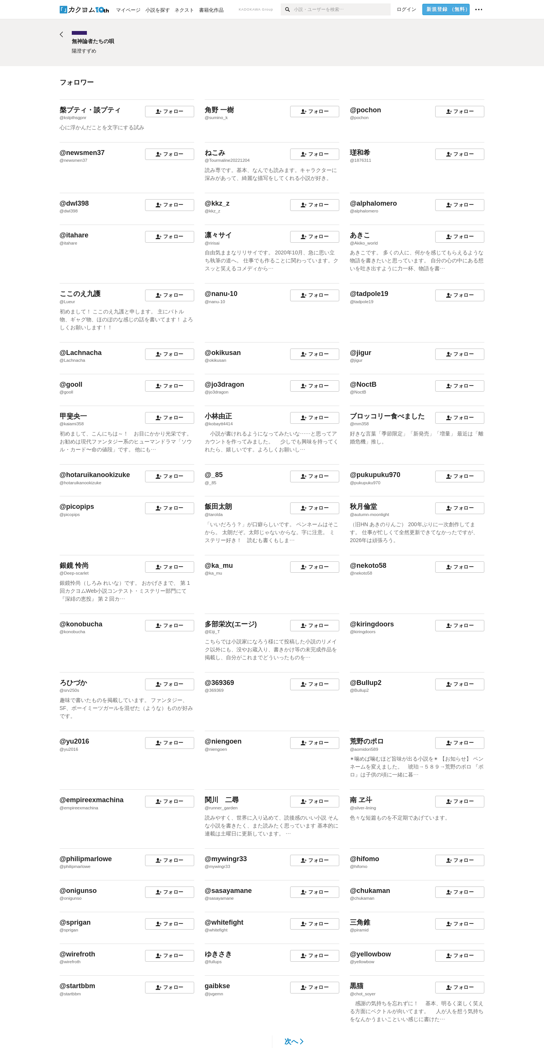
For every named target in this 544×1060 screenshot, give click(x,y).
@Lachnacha (81, 352)
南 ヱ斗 (361, 800)
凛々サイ (218, 235)
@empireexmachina (92, 800)
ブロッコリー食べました (387, 416)
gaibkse (217, 986)
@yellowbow (370, 954)
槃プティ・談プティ (90, 110)
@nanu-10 (221, 294)
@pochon (365, 110)
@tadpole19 (369, 294)
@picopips (77, 506)
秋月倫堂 (363, 506)
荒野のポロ (367, 741)
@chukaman (370, 890)
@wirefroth (78, 954)
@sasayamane (228, 890)
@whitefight (224, 922)
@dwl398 (74, 203)
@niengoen (223, 741)
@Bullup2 (366, 683)
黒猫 (356, 986)
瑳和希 (360, 153)
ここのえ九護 (80, 294)
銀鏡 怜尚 (74, 565)
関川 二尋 (222, 800)
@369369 (219, 683)
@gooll (71, 384)
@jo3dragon (224, 384)
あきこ (360, 235)
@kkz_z (217, 203)
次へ (294, 1041)
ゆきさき (218, 954)
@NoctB (363, 384)
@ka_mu (219, 565)
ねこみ (215, 153)
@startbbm (78, 986)
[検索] (287, 9)
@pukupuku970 (375, 475)
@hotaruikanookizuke (95, 475)
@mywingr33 (226, 859)
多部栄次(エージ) (231, 624)
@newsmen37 (82, 153)
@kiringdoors (372, 624)
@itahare (74, 235)
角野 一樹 (219, 110)
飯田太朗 (218, 506)
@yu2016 (75, 741)
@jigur (360, 352)
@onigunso (78, 890)
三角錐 (360, 922)
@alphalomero (373, 203)
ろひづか (73, 683)
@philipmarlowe (86, 859)
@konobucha (81, 624)
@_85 (214, 475)
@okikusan (223, 352)
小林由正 (218, 416)
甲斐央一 (73, 416)
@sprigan (75, 922)
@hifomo (364, 859)
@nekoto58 (368, 565)
